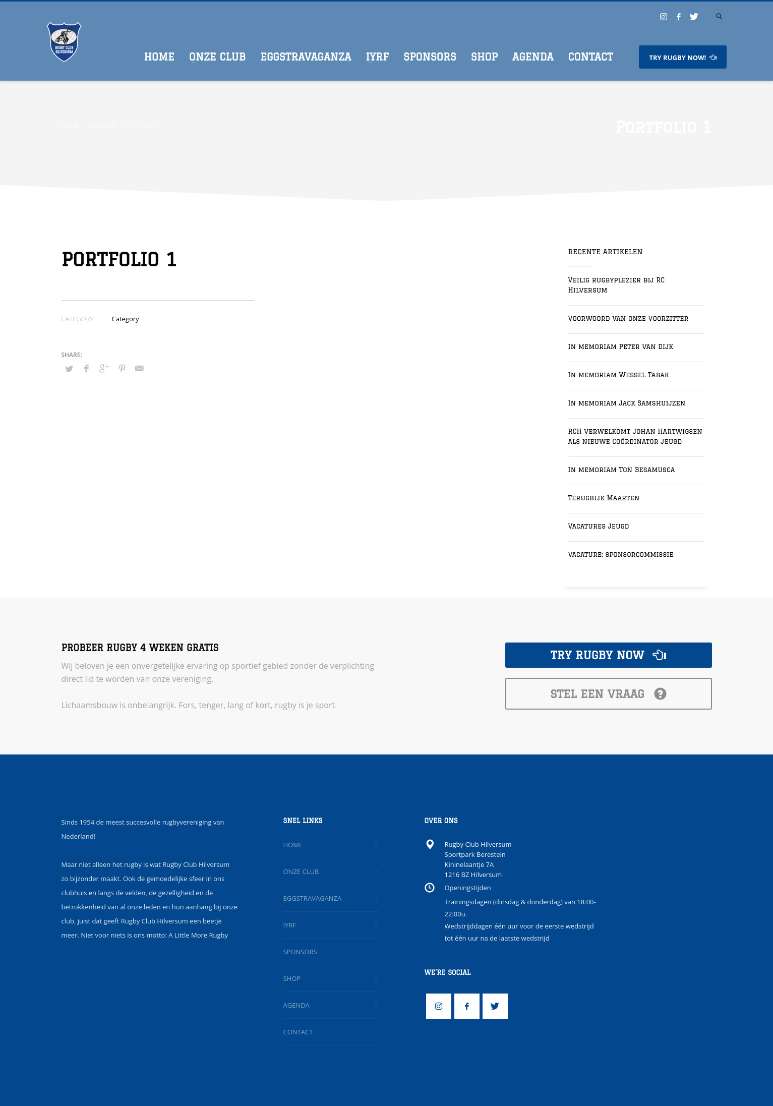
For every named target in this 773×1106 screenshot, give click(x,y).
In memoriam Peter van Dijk (620, 346)
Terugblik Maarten (604, 497)
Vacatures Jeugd (598, 526)
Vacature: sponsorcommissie (621, 554)
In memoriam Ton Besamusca (621, 469)
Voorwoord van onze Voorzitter (628, 318)
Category (125, 318)
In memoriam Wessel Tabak (618, 374)
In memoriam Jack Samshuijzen (627, 402)
